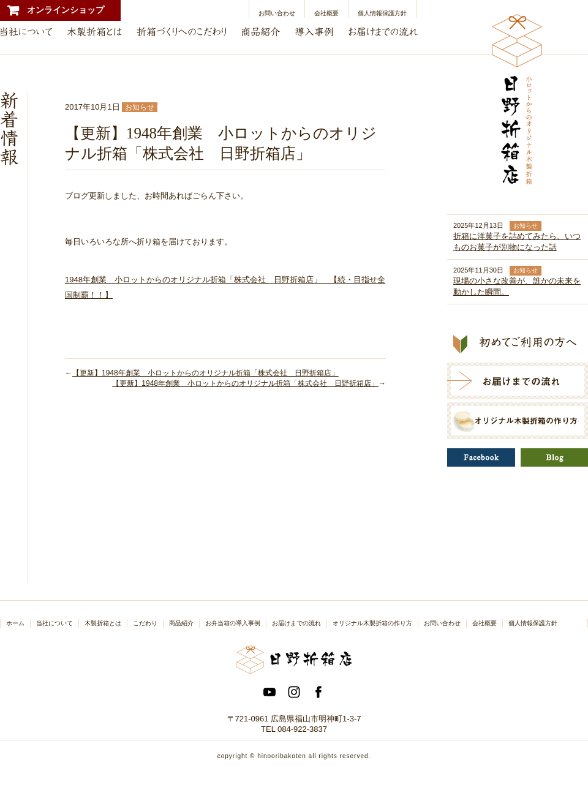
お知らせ (139, 107)
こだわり (145, 623)
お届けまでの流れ (296, 623)
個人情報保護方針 (382, 13)
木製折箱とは (103, 623)
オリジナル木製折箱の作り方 (372, 623)
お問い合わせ (276, 13)
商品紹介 (181, 623)
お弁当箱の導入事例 (232, 623)
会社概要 (326, 13)
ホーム (15, 623)
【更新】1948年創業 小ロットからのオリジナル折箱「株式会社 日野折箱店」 (205, 373)
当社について (54, 623)
